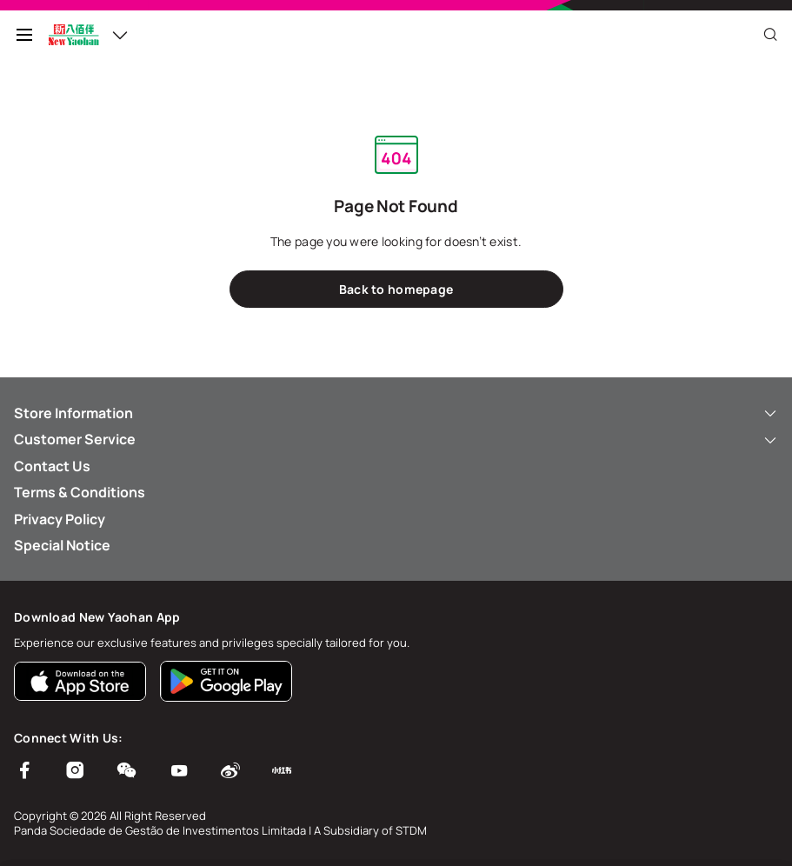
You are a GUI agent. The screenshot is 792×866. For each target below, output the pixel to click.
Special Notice (62, 545)
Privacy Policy (59, 519)
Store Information (396, 413)
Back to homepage (396, 289)
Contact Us (52, 466)
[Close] (770, 35)
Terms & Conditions (79, 492)
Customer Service (396, 439)
